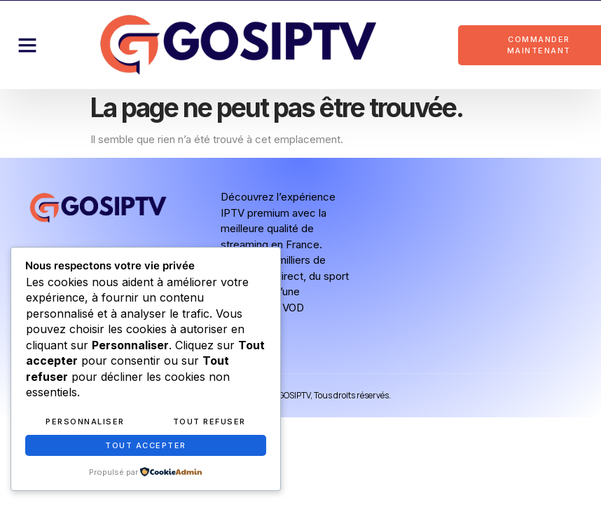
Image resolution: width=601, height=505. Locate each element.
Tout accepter (145, 445)
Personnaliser (85, 421)
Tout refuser (209, 421)
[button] (27, 45)
